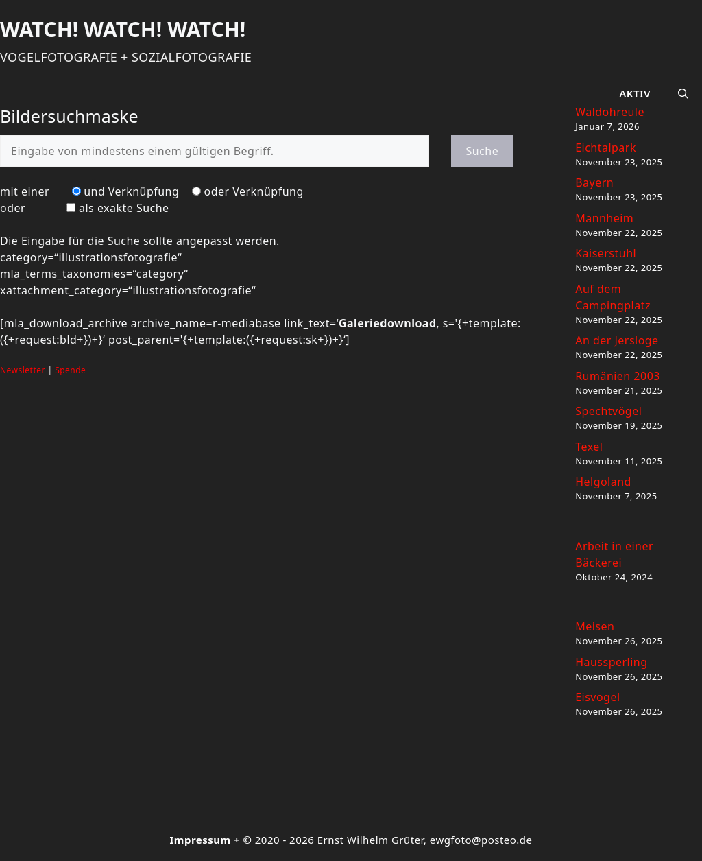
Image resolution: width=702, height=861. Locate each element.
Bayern (594, 182)
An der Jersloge (616, 340)
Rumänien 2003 (617, 376)
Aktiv (635, 93)
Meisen (594, 626)
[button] (683, 93)
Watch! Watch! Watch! (122, 29)
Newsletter (22, 370)
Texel (589, 446)
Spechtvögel (608, 410)
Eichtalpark (605, 147)
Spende (70, 370)
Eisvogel (597, 697)
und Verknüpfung (131, 191)
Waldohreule (609, 111)
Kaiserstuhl (605, 253)
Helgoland (603, 481)
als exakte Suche (124, 207)
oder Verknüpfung (254, 191)
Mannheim (604, 218)
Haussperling (611, 662)
